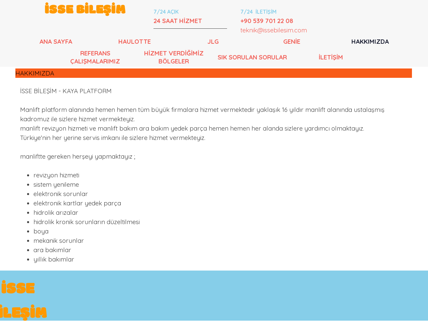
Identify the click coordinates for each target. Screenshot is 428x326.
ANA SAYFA (55, 41)
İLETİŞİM (331, 57)
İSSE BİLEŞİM (85, 10)
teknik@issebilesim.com (273, 30)
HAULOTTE (134, 41)
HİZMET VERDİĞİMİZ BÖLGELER (174, 57)
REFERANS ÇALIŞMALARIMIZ (95, 57)
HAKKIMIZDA (370, 41)
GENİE (291, 41)
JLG (213, 41)
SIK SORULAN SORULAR (252, 57)
